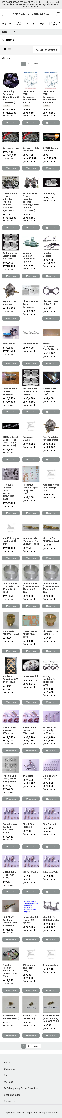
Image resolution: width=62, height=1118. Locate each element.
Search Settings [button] (46, 50)
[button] (4, 14)
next (36, 64)
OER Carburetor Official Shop (31, 14)
